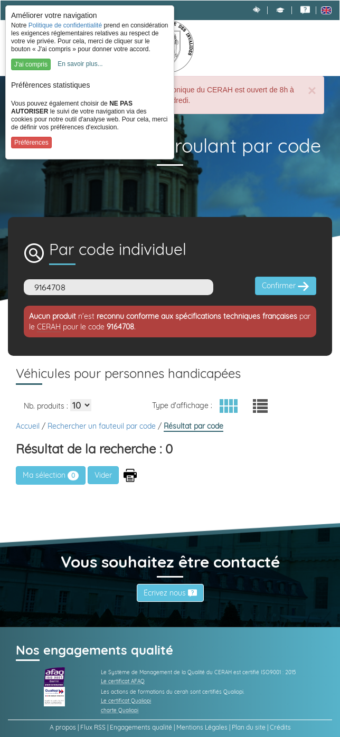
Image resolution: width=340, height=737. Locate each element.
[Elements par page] (80, 405)
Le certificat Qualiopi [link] (126, 700)
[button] (280, 10)
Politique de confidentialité (65, 25)
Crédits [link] (280, 727)
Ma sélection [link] (51, 475)
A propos (63, 727)
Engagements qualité (141, 727)
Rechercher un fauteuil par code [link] (103, 426)
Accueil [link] (29, 426)
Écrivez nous (170, 593)
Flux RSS (93, 727)
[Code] (118, 287)
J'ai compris (31, 64)
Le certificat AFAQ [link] (123, 681)
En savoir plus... (80, 64)
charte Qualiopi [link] (119, 710)
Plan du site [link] (249, 727)
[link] (305, 10)
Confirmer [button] (285, 286)
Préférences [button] (31, 142)
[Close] (312, 90)
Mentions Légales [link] (202, 727)
